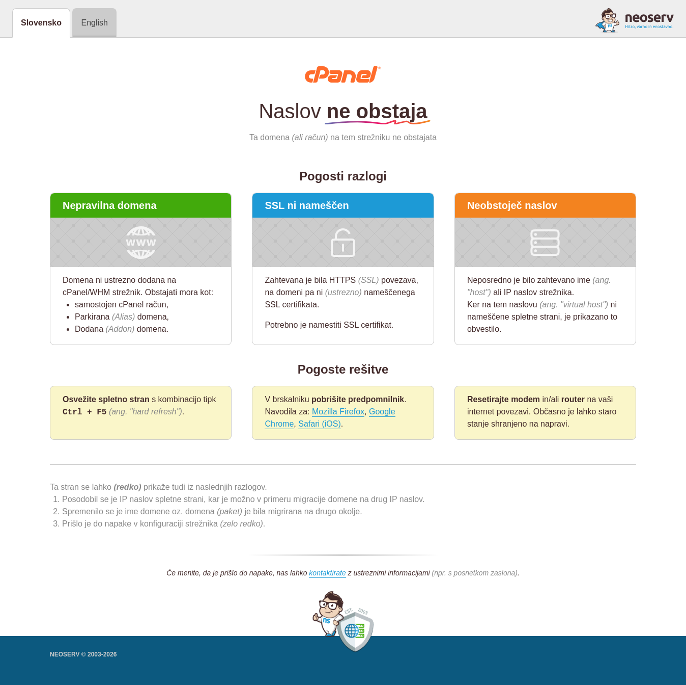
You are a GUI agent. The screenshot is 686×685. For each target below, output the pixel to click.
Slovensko (41, 22)
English (94, 22)
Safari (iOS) (319, 423)
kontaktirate (327, 573)
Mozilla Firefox (338, 411)
